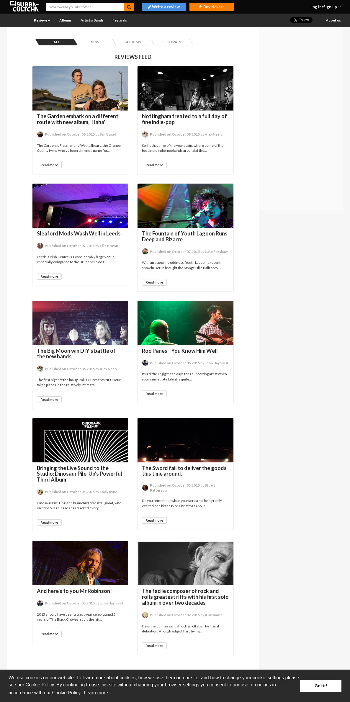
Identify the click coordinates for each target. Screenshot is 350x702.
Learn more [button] (96, 692)
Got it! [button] (321, 685)
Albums (65, 20)
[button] (325, 7)
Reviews (42, 20)
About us (333, 20)
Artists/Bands (92, 20)
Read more (49, 165)
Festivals (119, 20)
